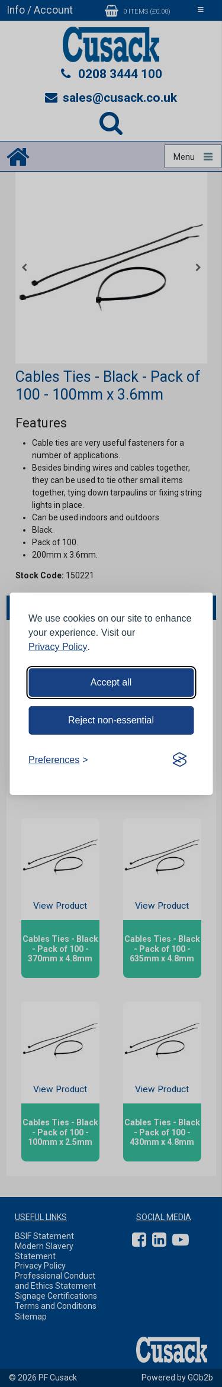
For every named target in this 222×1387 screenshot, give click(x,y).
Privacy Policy (58, 647)
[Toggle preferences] (58, 760)
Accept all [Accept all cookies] (111, 682)
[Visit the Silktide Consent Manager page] (179, 760)
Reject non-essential (111, 720)
